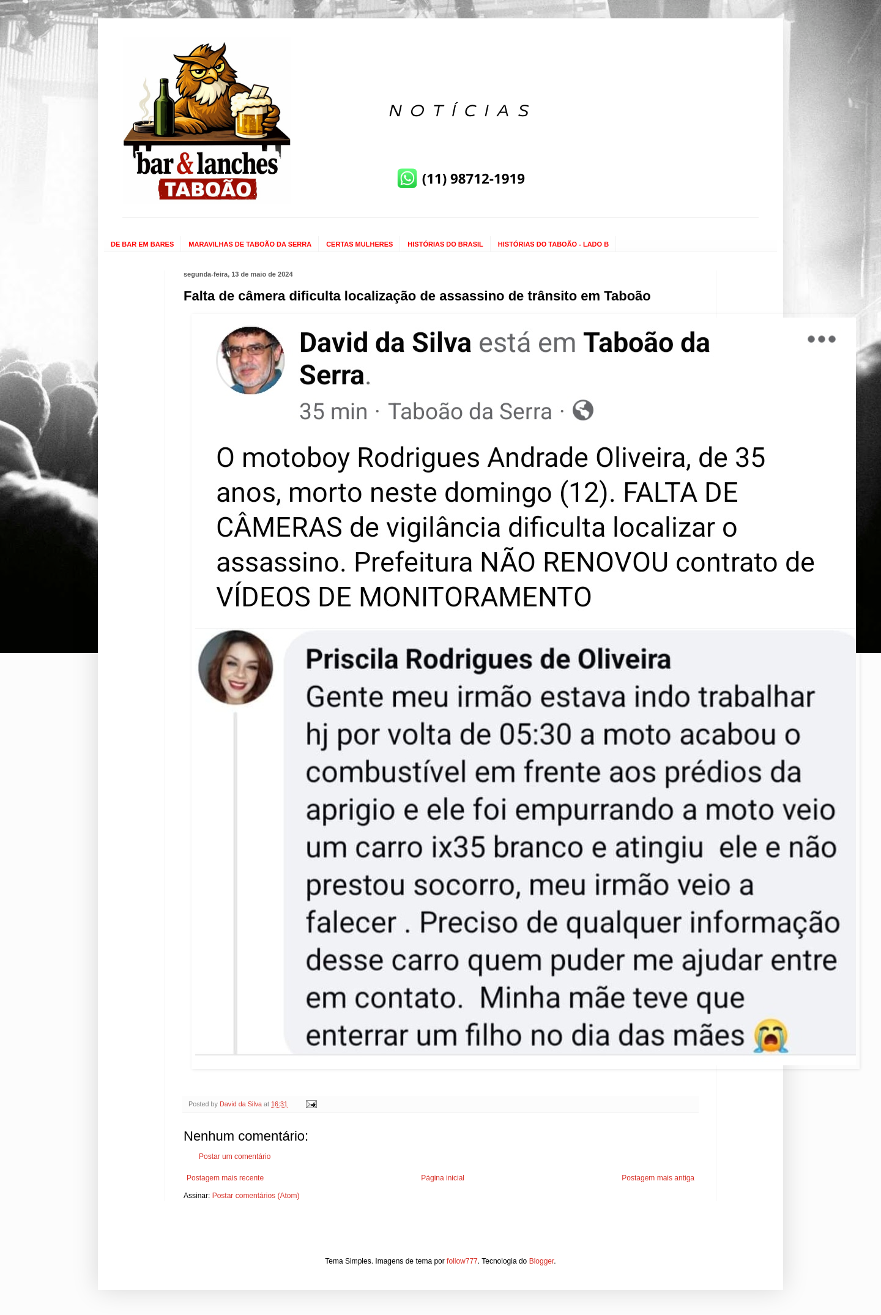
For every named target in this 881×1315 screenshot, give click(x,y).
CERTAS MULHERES (359, 244)
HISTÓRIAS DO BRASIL (445, 244)
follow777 (462, 1261)
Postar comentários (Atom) (256, 1195)
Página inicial (442, 1178)
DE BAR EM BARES (142, 244)
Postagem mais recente (225, 1178)
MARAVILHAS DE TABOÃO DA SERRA (249, 244)
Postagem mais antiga (658, 1178)
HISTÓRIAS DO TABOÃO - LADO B (553, 244)
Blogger (541, 1261)
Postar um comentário (234, 1156)
